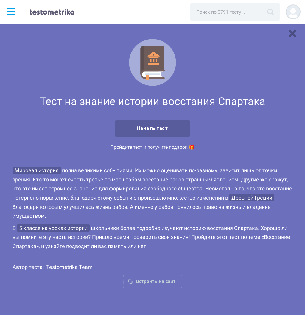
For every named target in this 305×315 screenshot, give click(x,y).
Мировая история (37, 170)
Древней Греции (251, 198)
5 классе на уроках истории (53, 228)
